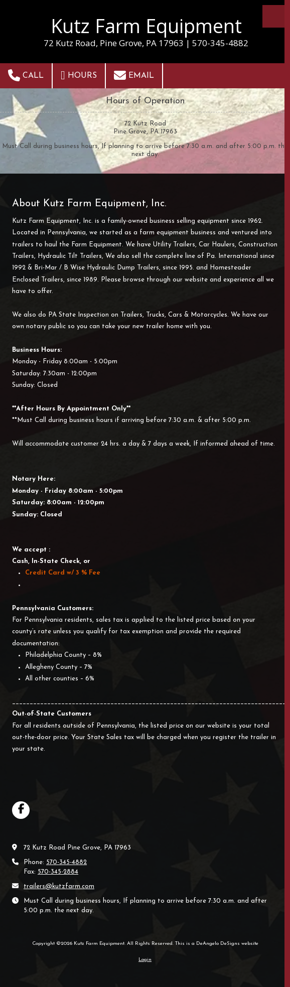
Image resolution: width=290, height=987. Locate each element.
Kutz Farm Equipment (146, 26)
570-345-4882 (66, 862)
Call (26, 75)
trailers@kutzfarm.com (59, 886)
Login (145, 959)
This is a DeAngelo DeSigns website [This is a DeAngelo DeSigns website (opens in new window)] (216, 943)
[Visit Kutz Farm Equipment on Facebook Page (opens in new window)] (21, 810)
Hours (79, 75)
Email (134, 75)
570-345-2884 (58, 872)
